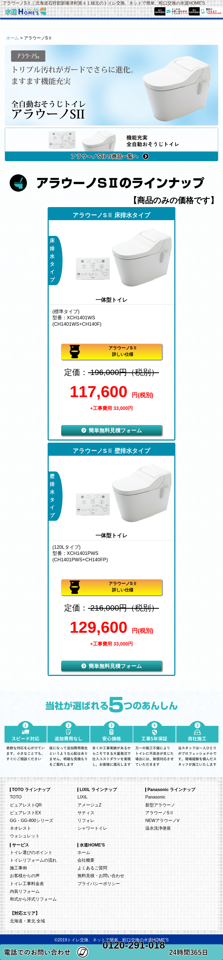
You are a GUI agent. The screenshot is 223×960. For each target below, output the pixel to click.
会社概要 (85, 860)
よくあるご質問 (92, 867)
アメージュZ (89, 804)
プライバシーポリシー (98, 883)
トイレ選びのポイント (31, 852)
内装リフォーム (25, 891)
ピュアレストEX (25, 812)
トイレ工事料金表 (27, 883)
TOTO (16, 796)
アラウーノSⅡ (159, 812)
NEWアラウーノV (162, 820)
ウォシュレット (25, 835)
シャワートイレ (92, 828)
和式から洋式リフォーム (33, 899)
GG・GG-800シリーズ (31, 820)
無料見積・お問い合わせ (100, 875)
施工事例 (18, 867)
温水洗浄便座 (158, 828)
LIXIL (82, 796)
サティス (85, 812)
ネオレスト (20, 828)
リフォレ (85, 820)
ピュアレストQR (26, 804)
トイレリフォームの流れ (33, 860)
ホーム (12, 38)
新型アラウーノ (160, 804)
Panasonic (155, 796)
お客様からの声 (25, 875)
